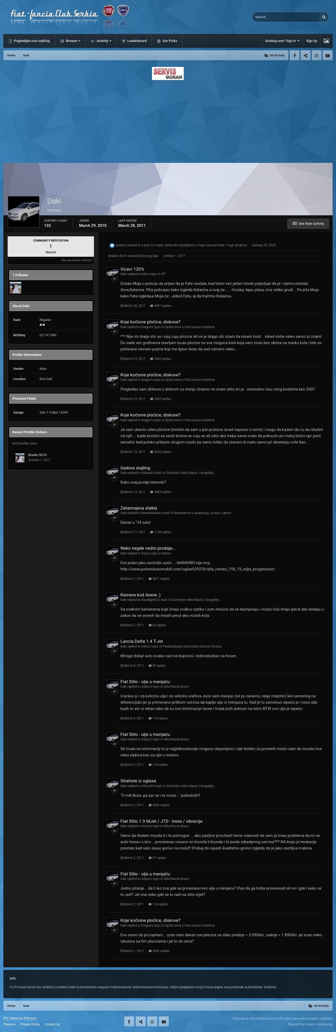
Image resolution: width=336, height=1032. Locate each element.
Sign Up (311, 41)
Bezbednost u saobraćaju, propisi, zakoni (202, 513)
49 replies (157, 665)
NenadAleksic (150, 513)
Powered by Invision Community (310, 1024)
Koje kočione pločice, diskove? (150, 321)
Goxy (144, 553)
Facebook (295, 55)
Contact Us (52, 1024)
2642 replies (160, 359)
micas (145, 826)
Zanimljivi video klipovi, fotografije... (191, 473)
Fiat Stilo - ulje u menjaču (145, 681)
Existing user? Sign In (282, 41)
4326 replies (159, 805)
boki (144, 274)
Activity (103, 41)
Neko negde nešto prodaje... (148, 548)
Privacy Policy (30, 1024)
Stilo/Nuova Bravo (176, 686)
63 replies (157, 625)
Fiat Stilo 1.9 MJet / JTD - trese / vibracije (161, 821)
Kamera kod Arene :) (140, 594)
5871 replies (159, 579)
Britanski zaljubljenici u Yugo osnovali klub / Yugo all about (206, 245)
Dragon (146, 327)
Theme (9, 1024)
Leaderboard (137, 41)
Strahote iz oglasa (138, 780)
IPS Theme (11, 1018)
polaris (121, 245)
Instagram (317, 55)
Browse (72, 41)
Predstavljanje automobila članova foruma (192, 646)
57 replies (157, 858)
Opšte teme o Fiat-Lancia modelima (190, 327)
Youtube (328, 55)
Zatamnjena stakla (138, 508)
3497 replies (160, 306)
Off (163, 274)
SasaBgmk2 (149, 600)
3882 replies (160, 492)
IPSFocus (29, 1018)
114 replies (158, 718)
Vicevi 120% (132, 269)
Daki (155, 256)
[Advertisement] (168, 120)
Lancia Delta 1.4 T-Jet (141, 641)
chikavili (147, 473)
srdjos (145, 686)
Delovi (166, 553)
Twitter (306, 55)
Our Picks (169, 41)
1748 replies (160, 532)
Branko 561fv (37, 455)
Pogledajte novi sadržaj (31, 41)
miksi (145, 646)
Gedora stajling (135, 467)
